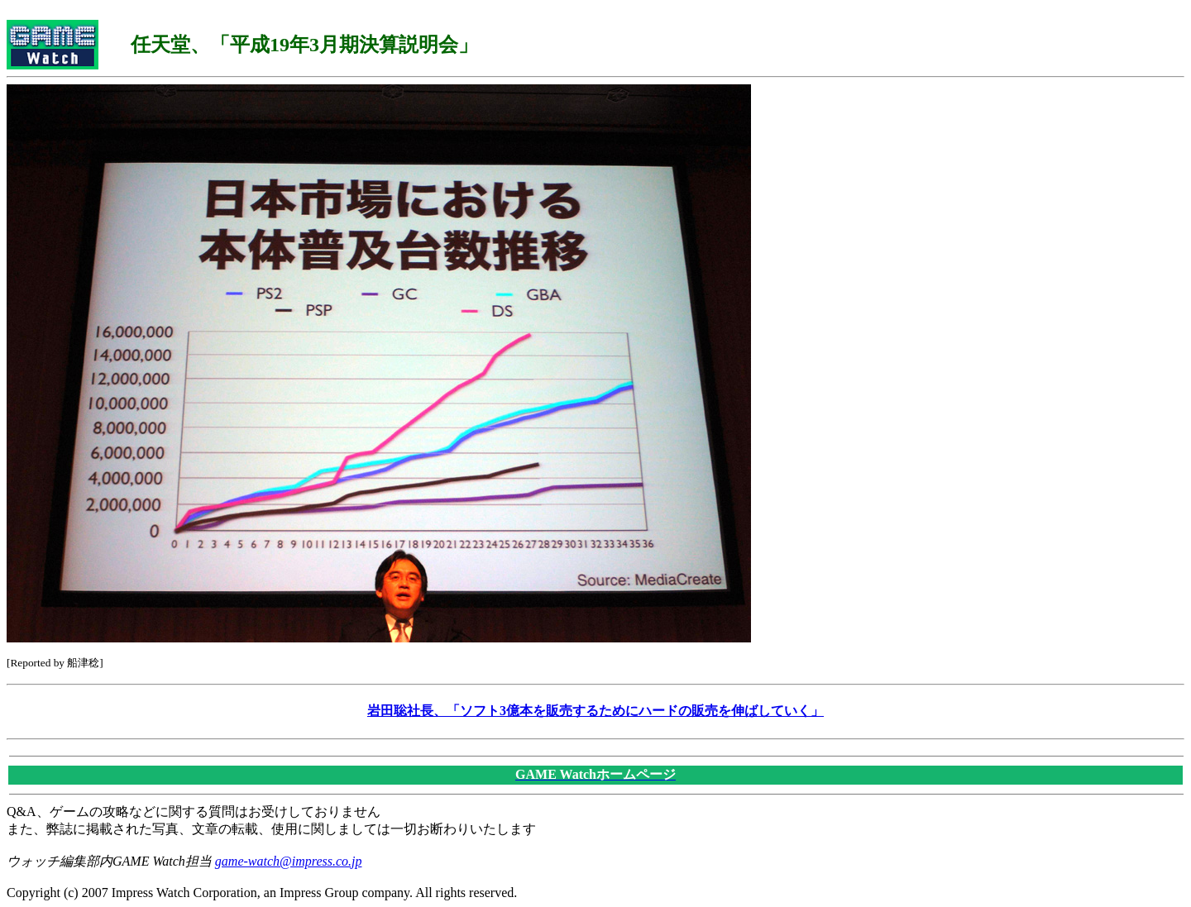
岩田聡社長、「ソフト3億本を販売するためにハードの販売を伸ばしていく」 (595, 711)
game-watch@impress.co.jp (288, 861)
